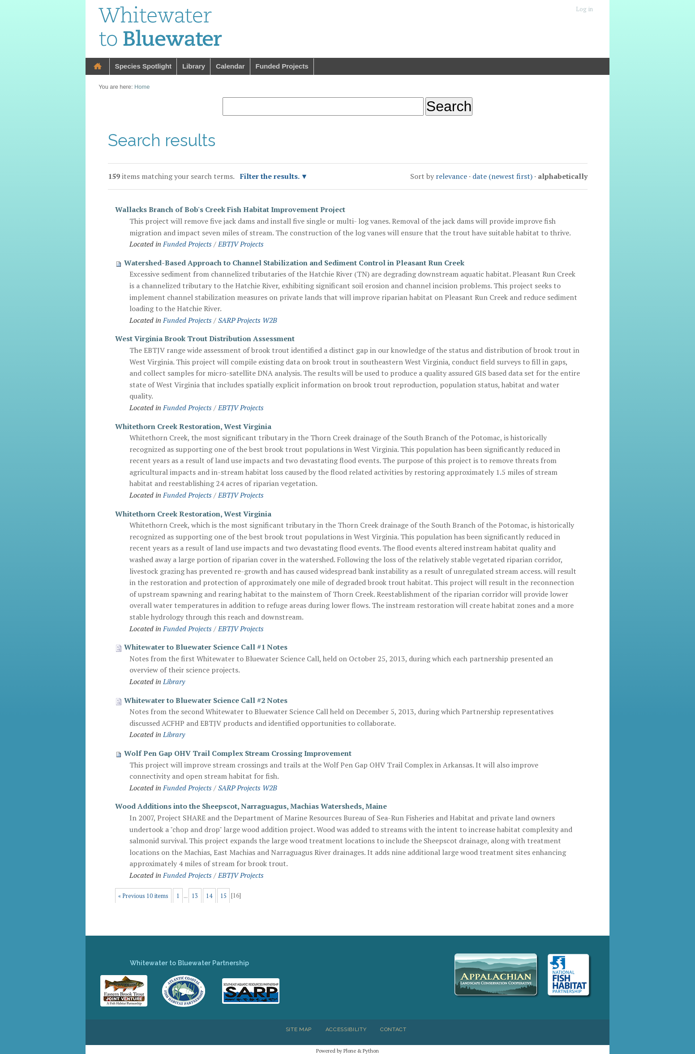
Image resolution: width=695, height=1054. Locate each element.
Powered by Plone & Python (347, 1050)
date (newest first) (502, 176)
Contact (393, 1029)
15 (223, 896)
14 (209, 896)
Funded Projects (282, 66)
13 (195, 896)
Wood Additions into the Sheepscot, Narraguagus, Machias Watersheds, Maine (251, 806)
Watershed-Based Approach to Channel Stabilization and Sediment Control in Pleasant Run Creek (294, 263)
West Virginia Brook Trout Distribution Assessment (205, 338)
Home (98, 66)
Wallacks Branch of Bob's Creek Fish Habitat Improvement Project (230, 209)
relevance (451, 176)
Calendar (230, 66)
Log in (584, 9)
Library (193, 66)
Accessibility (346, 1029)
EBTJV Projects (241, 244)
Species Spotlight (143, 66)
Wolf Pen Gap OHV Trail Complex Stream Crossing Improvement (238, 753)
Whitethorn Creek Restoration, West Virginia (193, 426)
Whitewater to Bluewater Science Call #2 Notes (205, 700)
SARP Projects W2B (247, 320)
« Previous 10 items (143, 896)
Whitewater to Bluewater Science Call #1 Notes (205, 647)
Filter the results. (270, 176)
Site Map (299, 1029)
